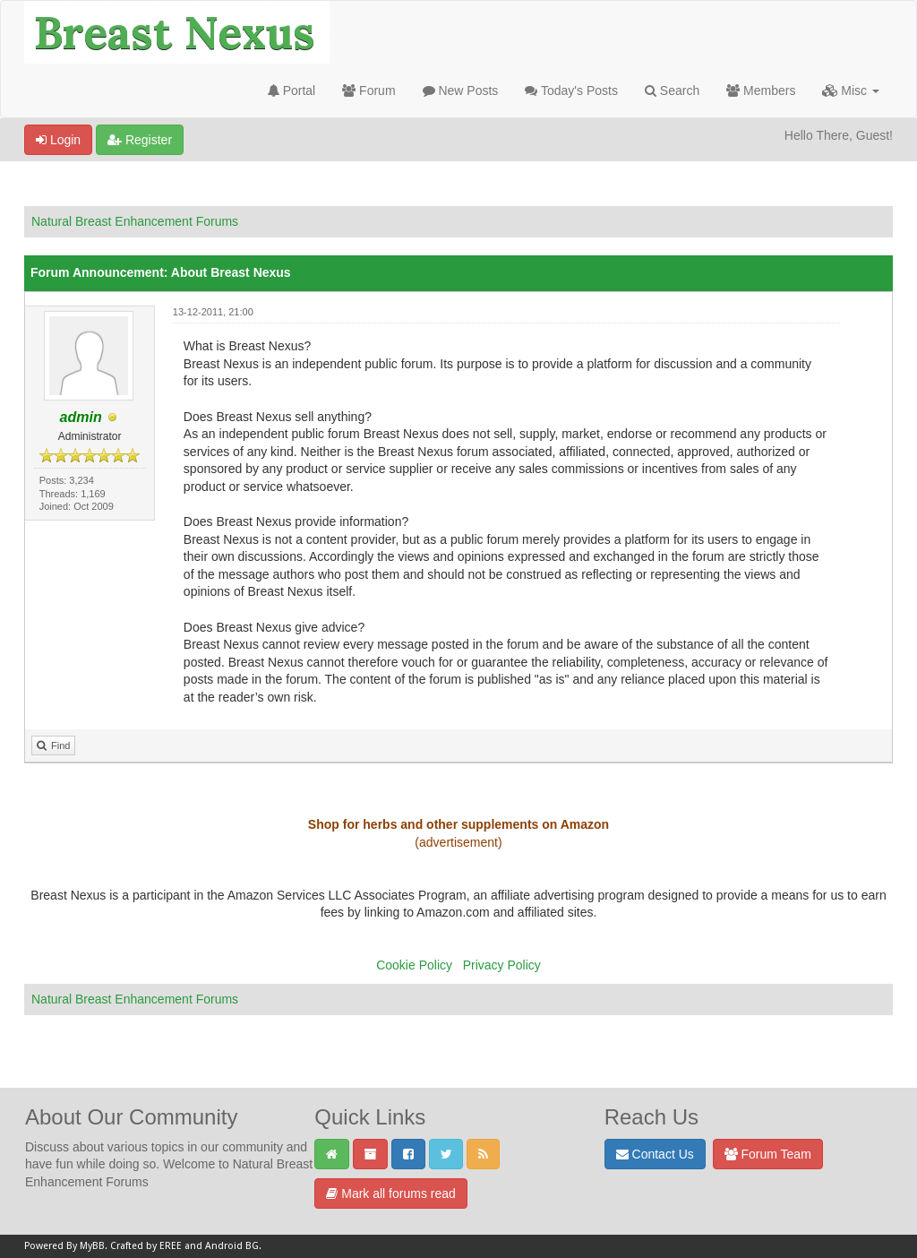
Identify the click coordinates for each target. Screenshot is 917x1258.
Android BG (232, 1246)
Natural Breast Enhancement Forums (134, 221)
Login (58, 140)
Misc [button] (850, 90)
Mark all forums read (390, 1193)
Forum (368, 90)
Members (760, 90)
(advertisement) (458, 842)
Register (139, 140)
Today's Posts (571, 90)
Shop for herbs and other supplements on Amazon (458, 824)
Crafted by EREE (146, 1246)
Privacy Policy (502, 965)
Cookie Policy (414, 965)
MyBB (92, 1246)
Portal (291, 90)
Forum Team (767, 1154)
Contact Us (655, 1154)
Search (672, 90)
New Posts (461, 90)
